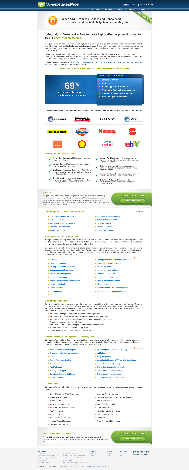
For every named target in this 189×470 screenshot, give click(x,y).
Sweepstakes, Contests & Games (48, 455)
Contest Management (58, 277)
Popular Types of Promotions (114, 87)
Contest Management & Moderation (48, 458)
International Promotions (70, 453)
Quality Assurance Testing (60, 360)
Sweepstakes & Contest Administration (74, 455)
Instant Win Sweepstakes (107, 220)
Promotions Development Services (117, 93)
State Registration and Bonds (108, 270)
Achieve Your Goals (110, 80)
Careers (109, 455)
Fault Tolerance (56, 367)
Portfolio (93, 453)
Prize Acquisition (56, 288)
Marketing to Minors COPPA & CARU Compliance (116, 360)
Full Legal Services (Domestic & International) (115, 260)
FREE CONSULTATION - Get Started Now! (131, 199)
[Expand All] (139, 211)
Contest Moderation (105, 277)
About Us (105, 83)
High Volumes (55, 364)
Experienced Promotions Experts (63, 350)
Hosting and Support (58, 371)
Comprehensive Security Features (110, 378)
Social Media (41, 460)
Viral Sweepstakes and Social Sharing (112, 350)
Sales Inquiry (122, 453)
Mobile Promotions (57, 230)
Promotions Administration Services (84, 62)
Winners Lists (102, 284)
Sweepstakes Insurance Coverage (110, 263)
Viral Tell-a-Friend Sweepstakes (62, 223)
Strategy (53, 260)
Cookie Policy (85, 466)
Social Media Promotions (60, 227)
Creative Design (56, 357)
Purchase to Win (56, 220)
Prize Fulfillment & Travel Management (112, 288)
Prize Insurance (56, 291)
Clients (93, 455)
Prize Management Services (109, 62)
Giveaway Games (104, 223)
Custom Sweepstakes (105, 230)
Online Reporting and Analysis (109, 374)
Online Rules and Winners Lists (109, 371)
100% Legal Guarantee (59, 263)
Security (92, 466)
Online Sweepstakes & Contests (62, 216)
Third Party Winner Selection (108, 281)
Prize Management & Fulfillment (72, 458)
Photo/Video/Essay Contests (108, 216)
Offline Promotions (43, 462)
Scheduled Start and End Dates (62, 374)
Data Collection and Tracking (108, 364)
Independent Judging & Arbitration (64, 270)
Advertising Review (104, 267)
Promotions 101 (42, 453)
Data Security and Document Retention (112, 291)
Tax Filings (54, 295)
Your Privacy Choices (103, 466)
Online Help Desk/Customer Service (111, 367)
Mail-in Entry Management (60, 274)
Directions (121, 455)
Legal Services (67, 460)
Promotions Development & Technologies (75, 462)
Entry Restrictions (104, 357)
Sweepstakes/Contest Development (64, 353)
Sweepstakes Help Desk (106, 274)
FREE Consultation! (142, 17)
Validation (101, 353)
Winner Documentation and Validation (65, 281)
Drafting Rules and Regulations (62, 267)
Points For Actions (104, 227)
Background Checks (58, 284)
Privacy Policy (74, 466)
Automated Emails (57, 378)
